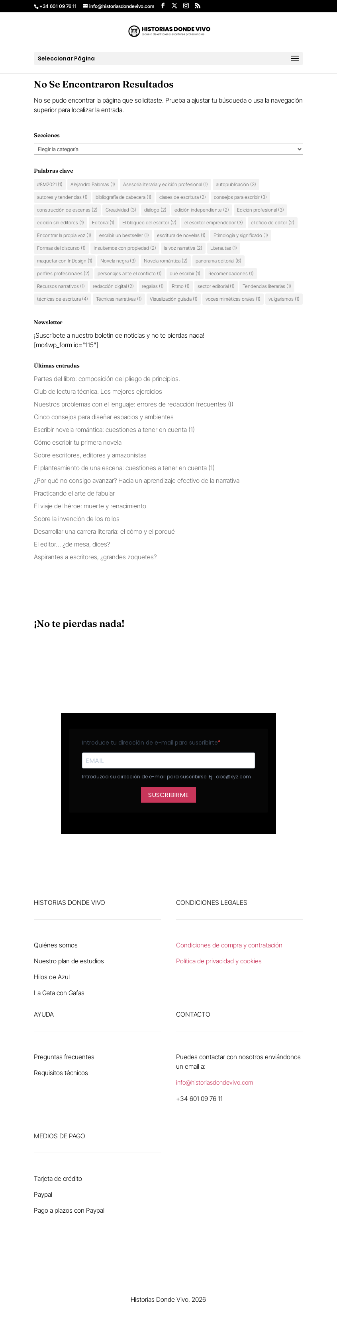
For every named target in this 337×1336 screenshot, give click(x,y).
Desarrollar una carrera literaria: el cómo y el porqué (104, 531)
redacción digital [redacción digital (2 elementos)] (113, 286)
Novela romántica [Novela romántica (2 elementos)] (166, 261)
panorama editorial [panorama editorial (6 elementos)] (218, 261)
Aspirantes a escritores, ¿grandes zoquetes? (95, 557)
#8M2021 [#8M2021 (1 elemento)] (50, 184)
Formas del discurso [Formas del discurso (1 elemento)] (61, 248)
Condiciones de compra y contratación (229, 945)
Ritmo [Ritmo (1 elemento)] (181, 286)
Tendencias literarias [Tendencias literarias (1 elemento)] (267, 286)
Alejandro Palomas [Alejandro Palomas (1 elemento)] (93, 184)
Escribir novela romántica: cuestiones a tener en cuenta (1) (114, 430)
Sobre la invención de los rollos (77, 519)
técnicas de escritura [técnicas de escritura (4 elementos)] (62, 299)
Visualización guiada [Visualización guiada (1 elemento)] (174, 299)
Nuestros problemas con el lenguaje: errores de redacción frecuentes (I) (133, 404)
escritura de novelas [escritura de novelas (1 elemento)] (181, 235)
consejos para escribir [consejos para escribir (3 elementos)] (240, 197)
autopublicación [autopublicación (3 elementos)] (236, 184)
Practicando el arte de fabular (74, 493)
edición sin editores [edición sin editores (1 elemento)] (60, 223)
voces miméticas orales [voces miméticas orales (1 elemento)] (233, 299)
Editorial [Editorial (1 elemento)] (103, 223)
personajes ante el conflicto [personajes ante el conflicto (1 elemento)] (130, 273)
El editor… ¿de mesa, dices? (72, 544)
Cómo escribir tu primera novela (77, 442)
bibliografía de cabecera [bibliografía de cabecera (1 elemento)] (123, 197)
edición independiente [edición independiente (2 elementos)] (201, 210)
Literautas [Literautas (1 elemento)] (223, 248)
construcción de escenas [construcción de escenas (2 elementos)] (67, 210)
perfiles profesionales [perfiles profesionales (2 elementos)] (63, 273)
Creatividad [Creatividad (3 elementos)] (121, 210)
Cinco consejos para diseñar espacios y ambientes (104, 417)
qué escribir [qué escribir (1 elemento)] (185, 273)
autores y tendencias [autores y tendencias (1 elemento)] (62, 197)
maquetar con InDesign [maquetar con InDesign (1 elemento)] (64, 261)
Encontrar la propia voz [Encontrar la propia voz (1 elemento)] (64, 235)
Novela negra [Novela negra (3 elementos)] (118, 261)
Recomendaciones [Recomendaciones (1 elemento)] (231, 273)
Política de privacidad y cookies (219, 961)
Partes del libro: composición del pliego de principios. (107, 379)
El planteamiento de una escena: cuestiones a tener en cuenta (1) (124, 468)
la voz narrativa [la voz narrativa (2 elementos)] (183, 248)
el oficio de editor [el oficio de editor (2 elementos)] (272, 223)
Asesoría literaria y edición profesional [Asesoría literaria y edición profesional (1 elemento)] (165, 184)
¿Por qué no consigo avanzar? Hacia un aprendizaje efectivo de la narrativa (136, 480)
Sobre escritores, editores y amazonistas (90, 455)
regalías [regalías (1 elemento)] (153, 286)
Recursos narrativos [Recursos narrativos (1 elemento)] (61, 286)
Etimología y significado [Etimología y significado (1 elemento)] (241, 235)
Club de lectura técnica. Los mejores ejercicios (98, 391)
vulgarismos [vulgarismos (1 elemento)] (284, 299)
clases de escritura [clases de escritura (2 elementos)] (182, 197)
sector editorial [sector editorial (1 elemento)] (216, 286)
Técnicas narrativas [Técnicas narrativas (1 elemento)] (119, 299)
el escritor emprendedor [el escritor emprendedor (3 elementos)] (213, 223)
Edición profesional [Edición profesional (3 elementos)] (260, 210)
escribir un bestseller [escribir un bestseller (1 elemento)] (124, 235)
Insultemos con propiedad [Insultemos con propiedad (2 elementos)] (125, 248)
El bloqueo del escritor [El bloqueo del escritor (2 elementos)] (149, 223)
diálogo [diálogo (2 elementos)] (155, 210)
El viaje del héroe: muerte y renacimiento (90, 506)
